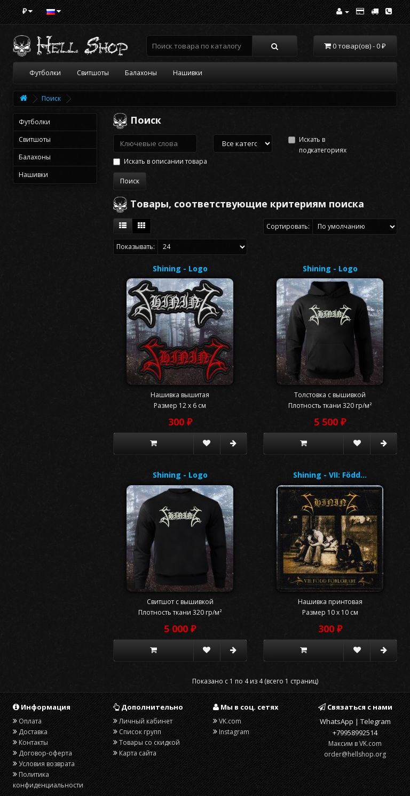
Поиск (51, 98)
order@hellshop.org (355, 754)
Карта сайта (137, 753)
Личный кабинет (145, 721)
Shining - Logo (180, 268)
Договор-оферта (45, 753)
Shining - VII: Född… (330, 475)
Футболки (45, 72)
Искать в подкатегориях (317, 145)
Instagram (234, 731)
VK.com (230, 721)
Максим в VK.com (355, 743)
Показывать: (135, 246)
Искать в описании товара (160, 161)
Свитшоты (93, 72)
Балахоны (141, 72)
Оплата (30, 721)
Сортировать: (288, 226)
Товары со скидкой (149, 742)
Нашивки (187, 72)
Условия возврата (47, 763)
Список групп (140, 731)
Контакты (33, 742)
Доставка (33, 731)
